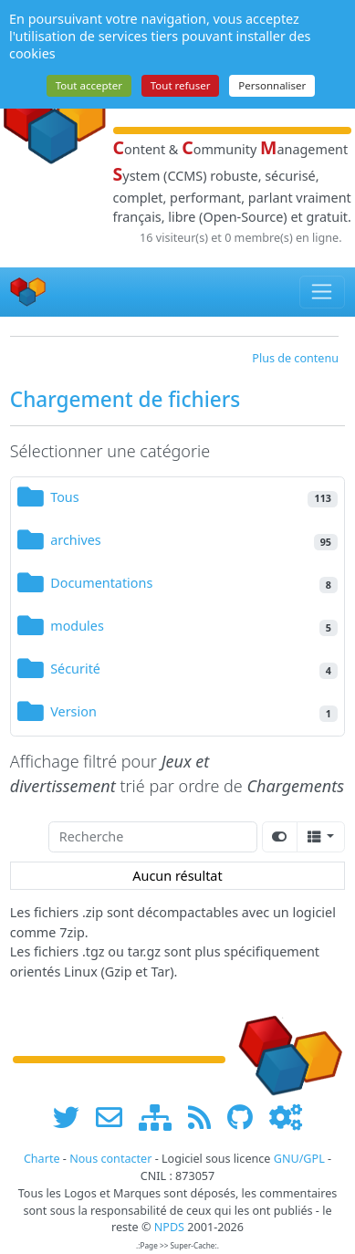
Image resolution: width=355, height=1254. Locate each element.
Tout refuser (181, 85)
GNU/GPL (299, 1158)
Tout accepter (89, 85)
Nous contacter (110, 1158)
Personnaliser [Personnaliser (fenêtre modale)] (272, 85)
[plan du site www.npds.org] (161, 1116)
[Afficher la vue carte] (280, 836)
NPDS (169, 1227)
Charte (42, 1158)
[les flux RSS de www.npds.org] (206, 1116)
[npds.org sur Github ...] (246, 1116)
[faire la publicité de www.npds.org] (115, 1116)
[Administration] (285, 1116)
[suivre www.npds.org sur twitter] (72, 1116)
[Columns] (321, 836)
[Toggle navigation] (322, 292)
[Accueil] (28, 291)
